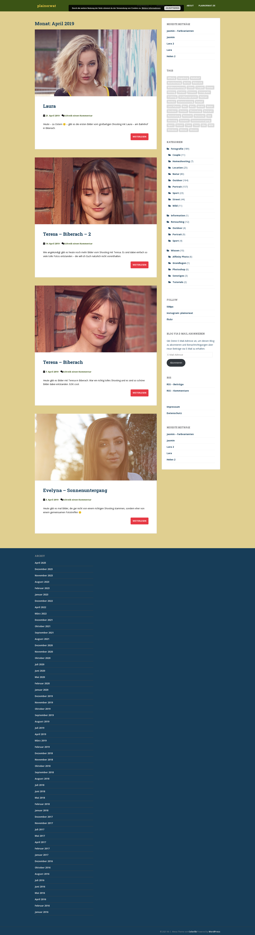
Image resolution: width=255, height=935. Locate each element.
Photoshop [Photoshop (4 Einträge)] (195, 111)
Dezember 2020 (44, 645)
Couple (177, 154)
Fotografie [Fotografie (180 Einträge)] (204, 92)
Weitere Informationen (151, 8)
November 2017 (44, 823)
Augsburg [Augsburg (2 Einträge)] (183, 78)
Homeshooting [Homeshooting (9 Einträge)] (185, 101)
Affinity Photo (181, 256)
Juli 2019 (39, 727)
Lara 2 (170, 43)
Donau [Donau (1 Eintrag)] (210, 87)
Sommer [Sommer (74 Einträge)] (184, 120)
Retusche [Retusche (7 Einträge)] (199, 115)
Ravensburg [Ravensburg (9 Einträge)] (174, 115)
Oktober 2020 (42, 658)
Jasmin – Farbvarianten (180, 30)
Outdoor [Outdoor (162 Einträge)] (172, 111)
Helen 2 (171, 56)
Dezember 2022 (44, 600)
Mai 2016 (40, 892)
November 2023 (44, 575)
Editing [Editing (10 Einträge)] (171, 92)
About (190, 5)
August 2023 (42, 581)
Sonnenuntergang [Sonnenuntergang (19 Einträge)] (201, 120)
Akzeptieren (172, 8)
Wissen (175, 250)
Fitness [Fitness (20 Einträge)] (192, 92)
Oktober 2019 (42, 708)
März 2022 (41, 613)
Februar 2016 (42, 905)
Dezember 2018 (44, 753)
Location (178, 167)
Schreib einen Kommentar (78, 115)
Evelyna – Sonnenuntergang (75, 490)
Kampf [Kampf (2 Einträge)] (199, 101)
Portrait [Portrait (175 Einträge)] (208, 111)
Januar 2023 (41, 594)
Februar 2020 (42, 683)
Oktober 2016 (42, 867)
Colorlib (193, 931)
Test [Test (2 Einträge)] (196, 125)
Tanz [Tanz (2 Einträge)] (188, 125)
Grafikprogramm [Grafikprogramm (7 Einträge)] (188, 97)
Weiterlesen (139, 136)
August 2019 (42, 721)
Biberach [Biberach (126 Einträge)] (197, 82)
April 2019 (40, 734)
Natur (176, 174)
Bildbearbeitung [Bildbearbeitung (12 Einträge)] (176, 87)
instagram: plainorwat (180, 313)
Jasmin (171, 37)
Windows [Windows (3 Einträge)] (172, 130)
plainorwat (46, 6)
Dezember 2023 (44, 569)
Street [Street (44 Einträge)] (179, 125)
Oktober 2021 (42, 626)
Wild (175, 205)
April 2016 (40, 899)
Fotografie (177, 148)
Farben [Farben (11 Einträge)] (181, 92)
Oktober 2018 (42, 765)
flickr (170, 319)
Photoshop (179, 269)
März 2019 (41, 740)
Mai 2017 (40, 835)
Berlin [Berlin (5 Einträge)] (187, 82)
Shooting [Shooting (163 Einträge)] (172, 120)
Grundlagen (179, 263)
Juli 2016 (39, 880)
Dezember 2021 (44, 619)
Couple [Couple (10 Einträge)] (200, 87)
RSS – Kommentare (178, 390)
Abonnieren (176, 362)
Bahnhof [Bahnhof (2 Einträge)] (195, 78)
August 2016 (42, 873)
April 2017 (40, 842)
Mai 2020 (40, 677)
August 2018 (42, 778)
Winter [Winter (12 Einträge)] (183, 130)
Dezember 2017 (44, 816)
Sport (176, 193)
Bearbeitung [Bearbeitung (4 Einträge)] (174, 82)
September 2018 (44, 772)
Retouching (177, 221)
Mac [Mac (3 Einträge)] (185, 106)
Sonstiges (178, 275)
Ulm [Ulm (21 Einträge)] (204, 125)
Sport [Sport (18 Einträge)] (171, 125)
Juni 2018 (40, 791)
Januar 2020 (41, 689)
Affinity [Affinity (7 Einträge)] (171, 78)
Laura (49, 106)
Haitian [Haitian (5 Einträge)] (203, 97)
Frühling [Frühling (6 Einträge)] (172, 97)
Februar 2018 (42, 804)
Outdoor (177, 180)
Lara (169, 49)
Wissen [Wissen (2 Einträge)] (194, 130)
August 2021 (42, 638)
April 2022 (40, 607)
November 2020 (44, 651)
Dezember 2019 (44, 696)
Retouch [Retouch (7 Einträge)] (187, 115)
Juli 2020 (39, 664)
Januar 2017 (41, 854)
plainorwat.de (207, 5)
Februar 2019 (42, 746)
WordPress (214, 931)
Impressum (173, 406)
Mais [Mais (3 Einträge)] (192, 106)
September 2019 (44, 715)
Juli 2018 (39, 785)
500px (170, 306)
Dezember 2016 (44, 861)
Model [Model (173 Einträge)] (201, 106)
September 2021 (44, 632)
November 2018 (44, 759)
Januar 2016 (41, 912)
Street (176, 199)
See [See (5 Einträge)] (209, 115)
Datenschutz (174, 413)
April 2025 (40, 562)
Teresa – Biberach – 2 (67, 234)
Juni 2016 (40, 886)
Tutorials (178, 282)
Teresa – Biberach (63, 362)
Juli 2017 (39, 829)
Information (178, 215)
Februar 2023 (42, 588)
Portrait (177, 186)
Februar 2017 (42, 848)
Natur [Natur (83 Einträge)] (210, 106)
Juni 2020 (40, 670)
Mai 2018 (40, 797)
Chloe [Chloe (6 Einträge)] (191, 87)
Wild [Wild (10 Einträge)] (211, 125)
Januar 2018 (41, 810)
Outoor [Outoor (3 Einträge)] (183, 111)
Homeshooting (181, 161)
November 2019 (44, 702)
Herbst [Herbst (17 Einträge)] (171, 101)
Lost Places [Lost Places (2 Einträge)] (174, 106)
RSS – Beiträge (175, 384)
